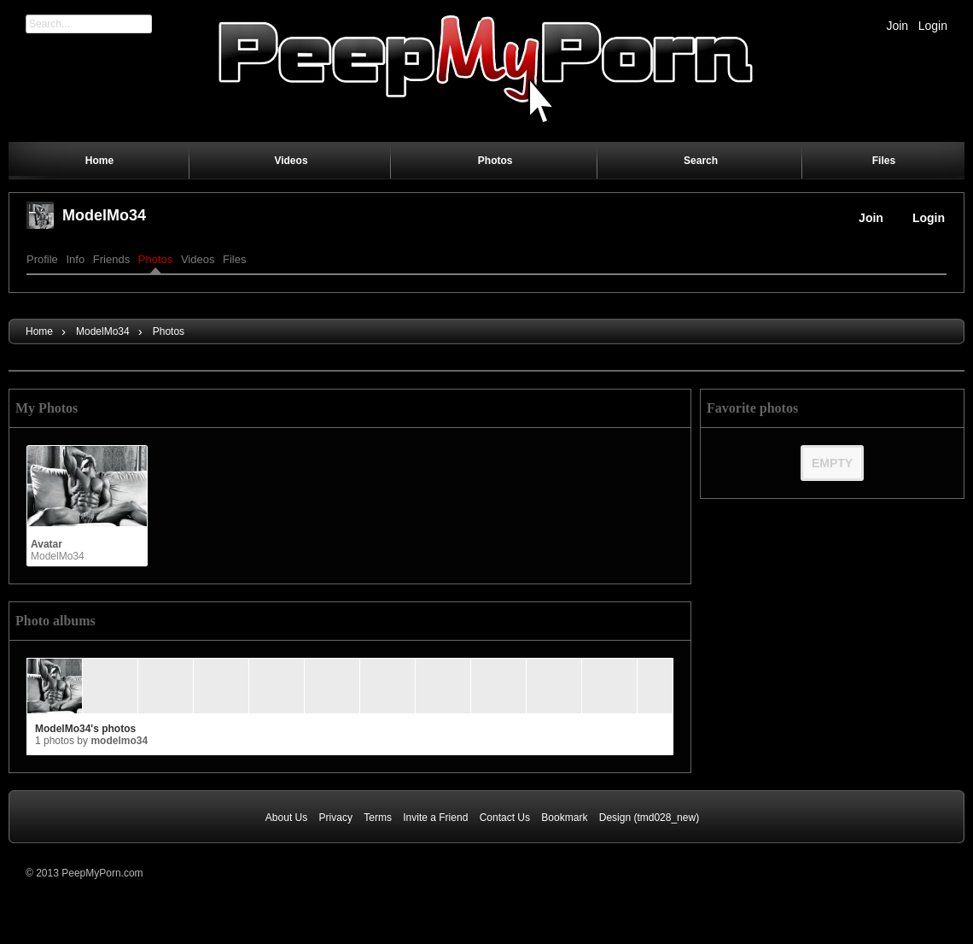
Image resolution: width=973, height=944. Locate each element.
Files (234, 259)
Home (39, 331)
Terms (378, 818)
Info (75, 259)
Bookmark (564, 818)
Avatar (46, 544)
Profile (42, 259)
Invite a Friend (435, 818)
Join (897, 25)
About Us (286, 818)
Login (932, 25)
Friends (111, 259)
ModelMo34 (104, 215)
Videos (198, 259)
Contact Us (505, 818)
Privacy (335, 818)
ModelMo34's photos (85, 729)
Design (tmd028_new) (649, 818)
